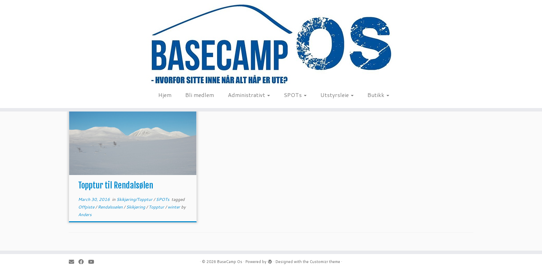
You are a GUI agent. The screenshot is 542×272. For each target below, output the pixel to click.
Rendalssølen (111, 207)
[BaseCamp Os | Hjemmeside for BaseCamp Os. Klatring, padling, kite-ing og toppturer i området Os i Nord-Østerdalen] (271, 43)
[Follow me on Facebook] (83, 261)
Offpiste (86, 207)
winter (174, 207)
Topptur (157, 207)
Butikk (378, 95)
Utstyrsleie (337, 95)
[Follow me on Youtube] (93, 261)
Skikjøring (136, 207)
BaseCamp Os (229, 261)
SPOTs (295, 95)
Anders (85, 214)
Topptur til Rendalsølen (115, 185)
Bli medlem (199, 95)
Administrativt (249, 95)
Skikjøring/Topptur (134, 199)
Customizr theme (325, 261)
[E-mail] (73, 261)
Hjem (164, 95)
